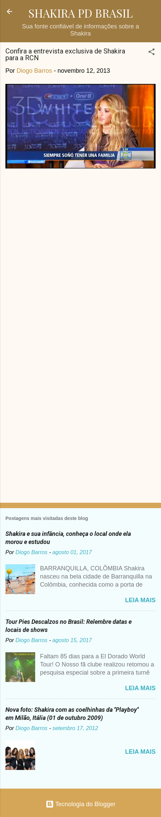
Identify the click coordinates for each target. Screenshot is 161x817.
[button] (151, 53)
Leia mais (140, 600)
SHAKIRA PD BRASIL (80, 12)
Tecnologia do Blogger (81, 804)
